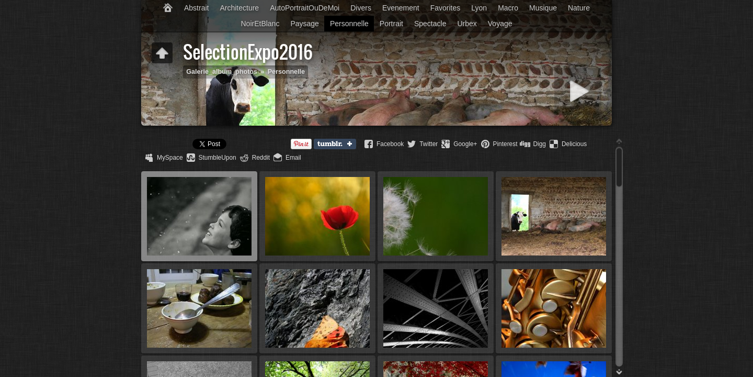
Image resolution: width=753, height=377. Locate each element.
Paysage (304, 23)
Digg (539, 144)
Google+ (465, 144)
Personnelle (349, 23)
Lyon (479, 8)
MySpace (170, 157)
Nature (579, 8)
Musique (543, 8)
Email (293, 157)
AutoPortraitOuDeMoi (304, 8)
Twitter (428, 144)
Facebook (390, 144)
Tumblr (337, 144)
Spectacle (430, 23)
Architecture (239, 8)
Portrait (391, 23)
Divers (360, 8)
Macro (508, 8)
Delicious (574, 144)
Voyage (500, 23)
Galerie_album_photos (221, 71)
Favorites (445, 8)
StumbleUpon (217, 157)
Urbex (466, 23)
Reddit (261, 157)
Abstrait (196, 8)
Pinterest (505, 144)
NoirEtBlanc (260, 23)
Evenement (400, 8)
